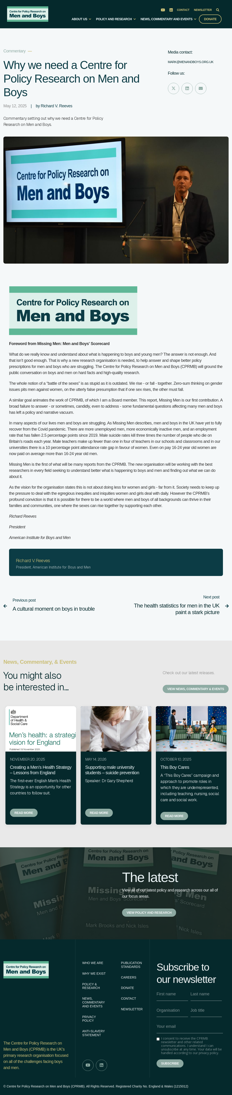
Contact (183, 10)
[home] (27, 14)
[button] (81, 21)
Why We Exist (94, 993)
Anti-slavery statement (93, 1053)
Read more (23, 813)
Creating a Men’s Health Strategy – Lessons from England (40, 770)
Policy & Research (91, 1005)
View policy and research (149, 912)
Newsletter (203, 10)
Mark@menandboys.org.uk (190, 62)
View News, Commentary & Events (195, 689)
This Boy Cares (174, 767)
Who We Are (92, 983)
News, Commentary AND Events (93, 1022)
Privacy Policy (89, 1038)
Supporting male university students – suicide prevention (112, 770)
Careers (128, 997)
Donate (210, 19)
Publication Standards (131, 984)
